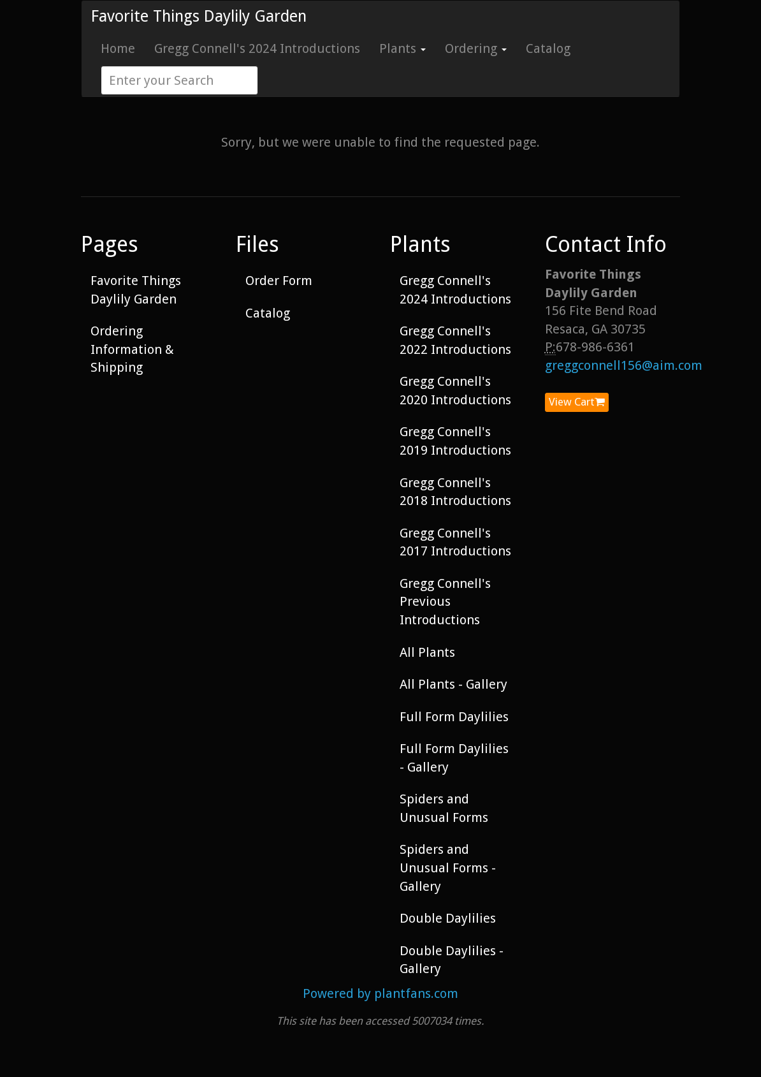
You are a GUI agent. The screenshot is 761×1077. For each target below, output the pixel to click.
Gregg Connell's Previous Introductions (445, 601)
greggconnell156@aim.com (623, 365)
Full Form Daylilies (454, 716)
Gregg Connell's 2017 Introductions (455, 542)
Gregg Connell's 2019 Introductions (455, 441)
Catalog (548, 48)
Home (118, 48)
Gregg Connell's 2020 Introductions (455, 390)
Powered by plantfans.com (380, 993)
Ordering (476, 48)
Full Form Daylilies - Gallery (454, 758)
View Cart (577, 401)
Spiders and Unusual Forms (444, 808)
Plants (402, 48)
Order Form (278, 280)
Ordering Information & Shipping (132, 349)
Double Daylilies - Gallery (452, 960)
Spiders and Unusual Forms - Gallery (448, 867)
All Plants (427, 652)
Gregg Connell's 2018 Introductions (455, 492)
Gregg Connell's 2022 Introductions (455, 340)
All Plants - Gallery (453, 684)
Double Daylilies (448, 918)
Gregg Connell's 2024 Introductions (257, 48)
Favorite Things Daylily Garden (199, 16)
